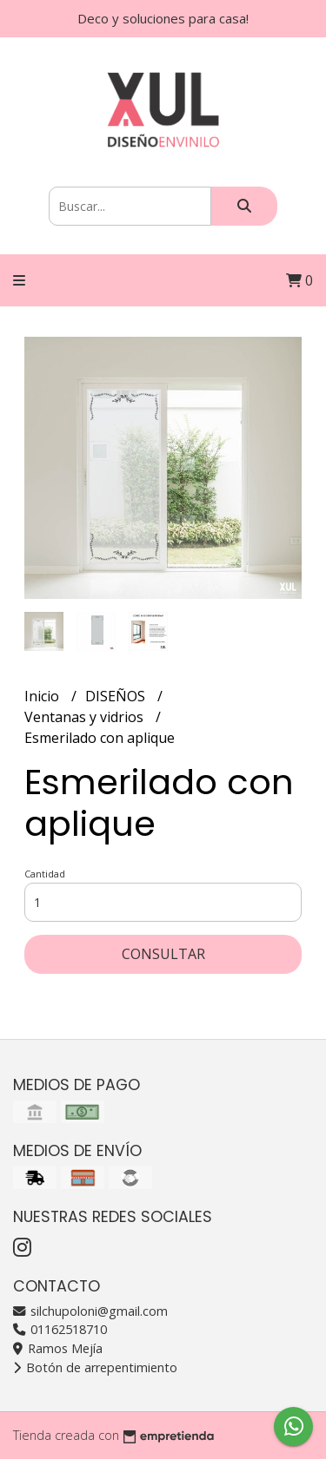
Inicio (43, 696)
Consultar (163, 953)
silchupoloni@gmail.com (90, 1311)
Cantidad (44, 873)
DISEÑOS (117, 696)
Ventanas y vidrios (85, 716)
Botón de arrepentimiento (95, 1367)
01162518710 (60, 1329)
